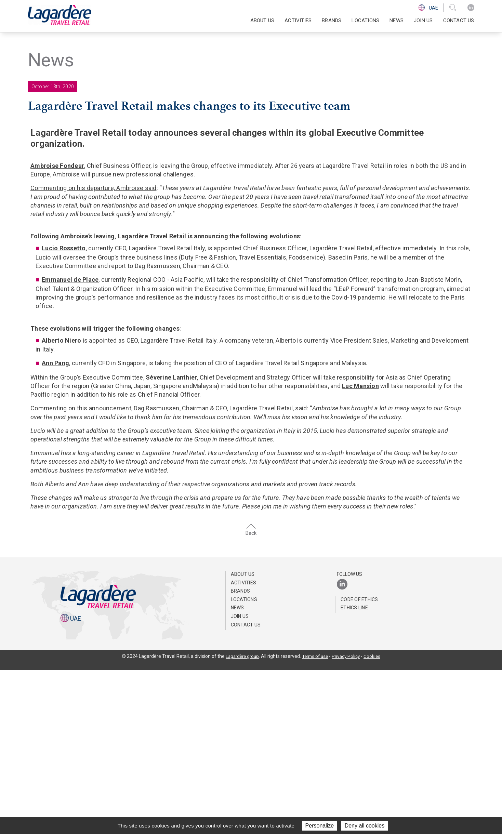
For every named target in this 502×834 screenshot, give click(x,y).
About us (243, 738)
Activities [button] (298, 20)
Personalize (319, 826)
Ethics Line (354, 772)
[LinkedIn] (470, 7)
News (396, 20)
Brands (331, 20)
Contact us (458, 20)
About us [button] (262, 20)
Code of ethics (359, 763)
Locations (365, 20)
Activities (243, 746)
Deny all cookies (365, 826)
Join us (423, 20)
